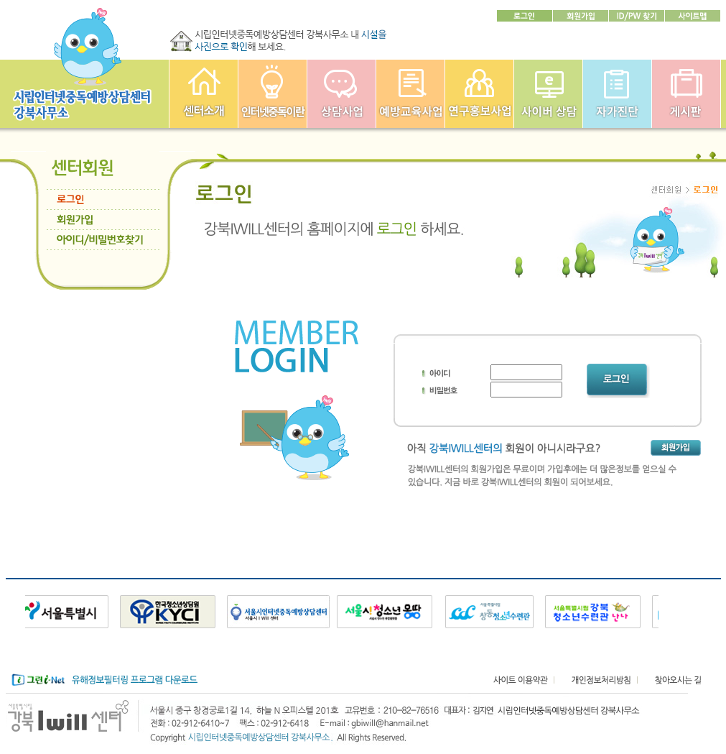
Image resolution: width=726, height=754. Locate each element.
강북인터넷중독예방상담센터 (203, 94)
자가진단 (617, 94)
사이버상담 (548, 94)
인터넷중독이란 (272, 94)
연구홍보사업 (479, 94)
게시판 (686, 94)
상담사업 (341, 94)
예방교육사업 (410, 94)
